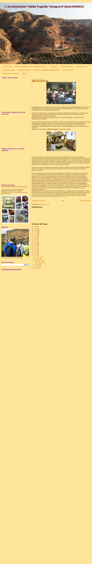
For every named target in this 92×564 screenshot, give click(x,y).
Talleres (24, 73)
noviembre (38, 257)
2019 (35, 239)
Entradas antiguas (85, 200)
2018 (35, 241)
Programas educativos (66, 66)
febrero (37, 266)
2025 (35, 228)
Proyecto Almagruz (67, 70)
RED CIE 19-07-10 (40, 81)
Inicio (62, 200)
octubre (37, 259)
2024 (35, 230)
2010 (35, 255)
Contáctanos (53, 66)
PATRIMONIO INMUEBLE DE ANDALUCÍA (46, 70)
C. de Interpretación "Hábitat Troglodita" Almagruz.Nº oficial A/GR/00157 (44, 6)
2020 (35, 237)
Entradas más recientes (39, 200)
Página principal (7, 66)
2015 (35, 246)
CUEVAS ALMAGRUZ (24, 70)
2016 (35, 244)
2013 (35, 250)
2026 (35, 226)
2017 (35, 243)
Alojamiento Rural (81, 66)
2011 (35, 253)
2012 (35, 252)
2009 (35, 268)
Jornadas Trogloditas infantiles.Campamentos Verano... (31, 66)
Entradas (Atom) (45, 204)
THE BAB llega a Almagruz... (10, 73)
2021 (35, 235)
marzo (37, 264)
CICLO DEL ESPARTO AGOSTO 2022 (14, 187)
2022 (35, 234)
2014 (35, 248)
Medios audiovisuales (8, 70)
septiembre (38, 260)
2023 (35, 232)
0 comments (66, 196)
